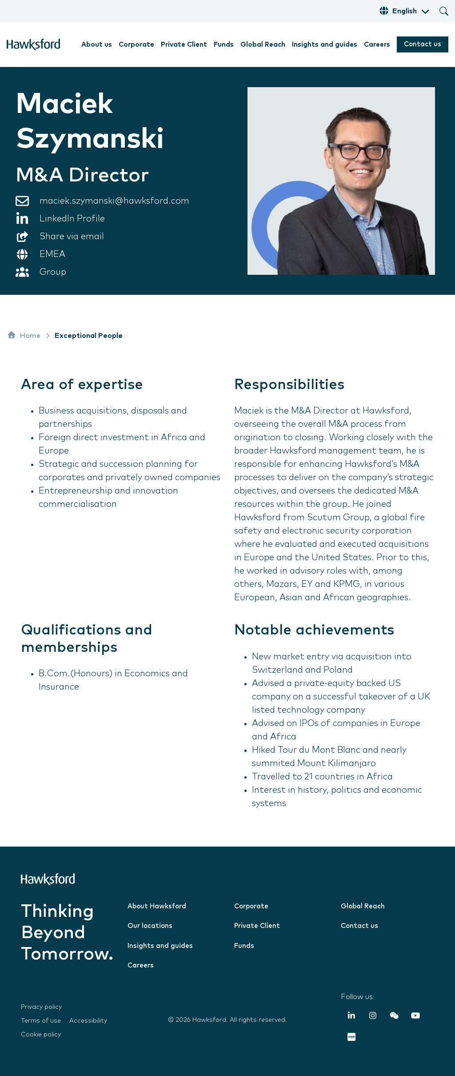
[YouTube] (415, 1017)
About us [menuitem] (96, 44)
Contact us (422, 44)
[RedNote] (351, 1038)
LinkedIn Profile (72, 218)
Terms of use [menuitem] (41, 1021)
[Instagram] (372, 1017)
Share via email (72, 236)
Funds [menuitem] (224, 44)
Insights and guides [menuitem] (324, 44)
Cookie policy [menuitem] (41, 1035)
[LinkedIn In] (351, 1017)
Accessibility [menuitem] (88, 1021)
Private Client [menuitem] (184, 44)
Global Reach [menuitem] (262, 44)
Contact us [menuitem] (359, 926)
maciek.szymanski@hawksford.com (115, 201)
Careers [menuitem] (377, 44)
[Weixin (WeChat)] (394, 1017)
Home (23, 334)
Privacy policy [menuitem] (41, 1007)
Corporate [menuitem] (136, 44)
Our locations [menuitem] (150, 926)
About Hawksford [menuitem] (157, 906)
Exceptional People (89, 335)
